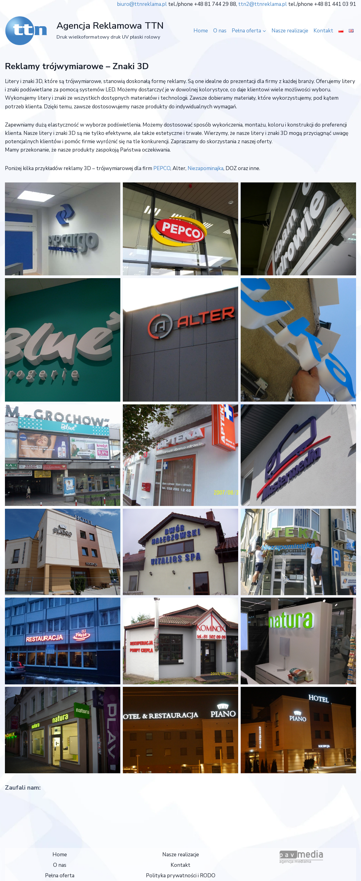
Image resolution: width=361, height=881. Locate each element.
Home (200, 30)
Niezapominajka (205, 168)
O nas (219, 30)
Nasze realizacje (290, 30)
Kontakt (323, 30)
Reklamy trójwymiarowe (54, 66)
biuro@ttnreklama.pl (142, 4)
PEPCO (161, 168)
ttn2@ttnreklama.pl (262, 4)
